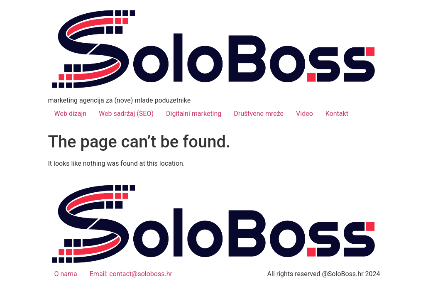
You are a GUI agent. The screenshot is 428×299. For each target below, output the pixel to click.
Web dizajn (70, 114)
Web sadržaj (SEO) (126, 114)
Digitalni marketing (193, 114)
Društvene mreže (259, 114)
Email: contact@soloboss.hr (131, 274)
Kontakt (336, 114)
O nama (65, 274)
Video (304, 114)
